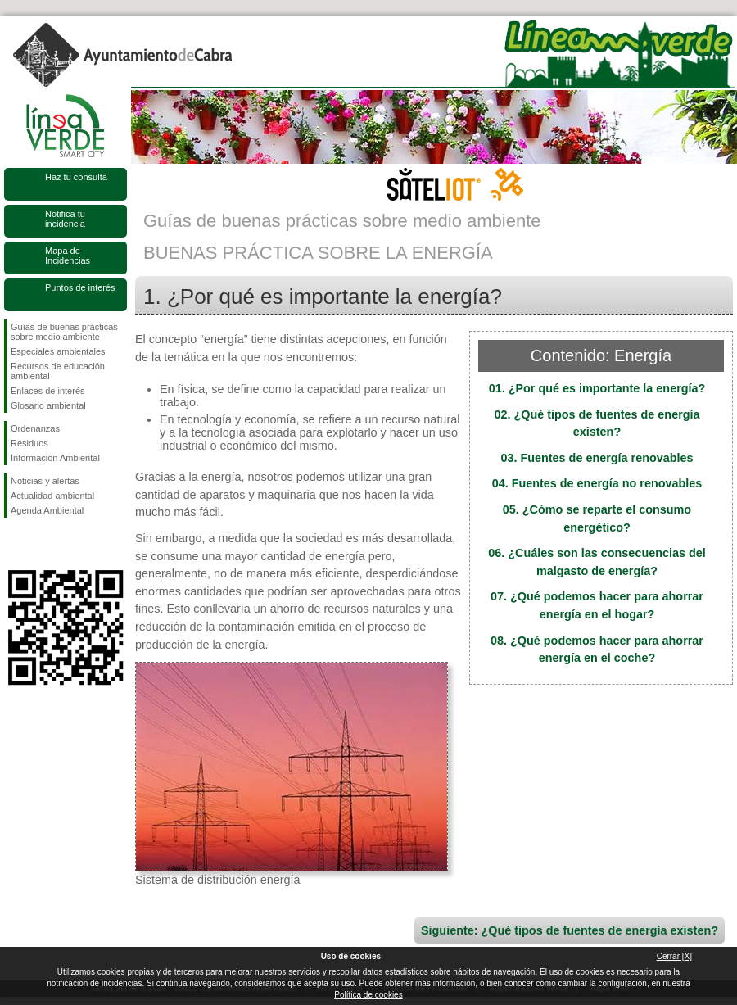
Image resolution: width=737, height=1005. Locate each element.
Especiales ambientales (58, 351)
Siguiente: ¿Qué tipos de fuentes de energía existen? (569, 930)
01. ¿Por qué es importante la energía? (597, 388)
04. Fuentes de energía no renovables (597, 483)
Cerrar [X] (674, 956)
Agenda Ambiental (47, 510)
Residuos (29, 443)
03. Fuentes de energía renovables (596, 457)
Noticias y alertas (45, 481)
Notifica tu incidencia (65, 219)
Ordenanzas (35, 428)
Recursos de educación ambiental (58, 371)
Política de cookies (368, 994)
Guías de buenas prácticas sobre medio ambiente (64, 332)
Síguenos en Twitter (41, 544)
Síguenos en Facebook (14, 544)
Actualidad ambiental (52, 495)
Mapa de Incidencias (67, 255)
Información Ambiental (55, 458)
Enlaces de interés (48, 391)
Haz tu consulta (76, 177)
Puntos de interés (80, 287)
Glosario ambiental (48, 405)
